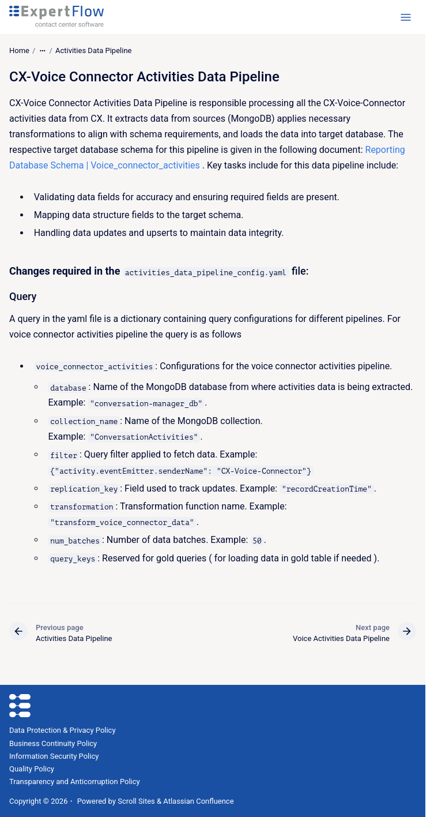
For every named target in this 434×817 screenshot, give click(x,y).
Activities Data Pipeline (93, 50)
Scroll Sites (136, 801)
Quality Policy (31, 768)
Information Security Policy (54, 756)
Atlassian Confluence (198, 801)
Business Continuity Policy (53, 743)
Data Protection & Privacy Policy (62, 730)
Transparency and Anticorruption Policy (74, 781)
